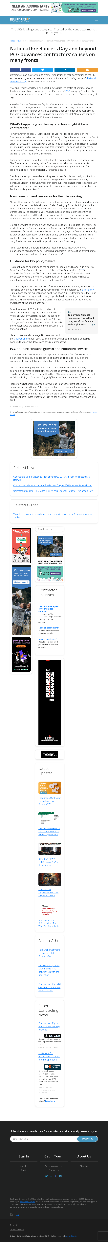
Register (24, 1166)
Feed (17, 1215)
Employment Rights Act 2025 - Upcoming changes (49, 1026)
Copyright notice (71, 1236)
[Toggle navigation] (96, 20)
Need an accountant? (48, 627)
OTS (82, 270)
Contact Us (54, 1170)
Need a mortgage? (47, 639)
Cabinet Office (21, 338)
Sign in (24, 1170)
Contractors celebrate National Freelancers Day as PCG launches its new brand (52, 485)
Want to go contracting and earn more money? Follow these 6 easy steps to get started (53, 516)
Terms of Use (15, 1225)
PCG (67, 91)
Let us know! (50, 1101)
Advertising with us (54, 1166)
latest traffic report (27, 1202)
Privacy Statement (17, 1230)
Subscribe (87, 1139)
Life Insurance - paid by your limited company (48, 609)
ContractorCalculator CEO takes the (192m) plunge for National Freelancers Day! (53, 491)
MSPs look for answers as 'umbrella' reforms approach (49, 1056)
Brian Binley (88, 289)
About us (84, 1166)
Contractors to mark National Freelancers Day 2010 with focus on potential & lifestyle (51, 478)
